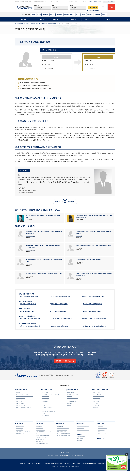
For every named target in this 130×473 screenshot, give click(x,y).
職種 (53, 5)
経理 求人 (17, 394)
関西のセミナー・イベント (103, 436)
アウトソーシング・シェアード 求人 (49, 414)
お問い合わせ (18, 465)
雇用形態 (36, 5)
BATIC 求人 (69, 408)
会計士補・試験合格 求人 (72, 396)
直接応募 (104, 14)
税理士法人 (97, 14)
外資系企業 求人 (96, 400)
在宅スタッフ (54, 457)
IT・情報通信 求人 (45, 404)
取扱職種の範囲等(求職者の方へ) (91, 465)
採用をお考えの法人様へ (109, 1)
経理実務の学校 (62, 457)
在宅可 (83, 14)
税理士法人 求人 (45, 398)
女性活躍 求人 (95, 410)
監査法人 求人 (44, 394)
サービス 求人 (44, 412)
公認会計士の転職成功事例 (28, 294)
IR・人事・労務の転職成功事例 (29, 324)
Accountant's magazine (83, 428)
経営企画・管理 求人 (20, 400)
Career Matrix (80, 430)
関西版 (95, 1)
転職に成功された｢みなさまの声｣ (23, 434)
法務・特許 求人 (19, 404)
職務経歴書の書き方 (41, 432)
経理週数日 (59, 14)
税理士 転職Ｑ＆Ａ (40, 442)
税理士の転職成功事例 (26, 301)
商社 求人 (43, 408)
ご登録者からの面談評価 (21, 436)
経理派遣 (52, 14)
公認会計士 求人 (70, 394)
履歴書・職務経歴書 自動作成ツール (44, 438)
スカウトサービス (19, 430)
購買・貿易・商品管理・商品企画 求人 (24, 410)
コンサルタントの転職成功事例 (29, 316)
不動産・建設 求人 (45, 417)
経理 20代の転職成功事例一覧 (58, 23)
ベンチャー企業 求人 (97, 396)
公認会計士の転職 (81, 439)
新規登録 (111, 6)
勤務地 (71, 5)
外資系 (78, 14)
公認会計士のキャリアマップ (83, 432)
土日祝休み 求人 (96, 408)
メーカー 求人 (44, 406)
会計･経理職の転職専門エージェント (23, 23)
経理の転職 (70, 201)
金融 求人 (43, 416)
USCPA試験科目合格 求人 (73, 404)
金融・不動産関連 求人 (20, 408)
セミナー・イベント (106, 19)
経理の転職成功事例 (26, 309)
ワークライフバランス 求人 (98, 398)
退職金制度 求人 (96, 404)
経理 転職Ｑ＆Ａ (39, 444)
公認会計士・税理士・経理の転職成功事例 (41, 23)
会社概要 (31, 465)
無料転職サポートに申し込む (64, 362)
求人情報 (23, 19)
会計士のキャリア (90, 19)
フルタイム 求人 (96, 406)
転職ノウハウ (56, 19)
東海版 (99, 1)
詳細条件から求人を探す (93, 10)
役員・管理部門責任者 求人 (22, 396)
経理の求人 (57, 201)
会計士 (33, 14)
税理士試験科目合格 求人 (72, 400)
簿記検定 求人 (69, 406)
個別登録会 (100, 434)
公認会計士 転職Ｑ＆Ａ (41, 440)
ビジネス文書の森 (84, 457)
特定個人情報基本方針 (77, 465)
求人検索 (92, 7)
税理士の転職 (79, 441)
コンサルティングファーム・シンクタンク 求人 (51, 396)
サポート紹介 (40, 19)
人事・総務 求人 (19, 402)
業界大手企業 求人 (96, 402)
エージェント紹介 (19, 432)
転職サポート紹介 (19, 428)
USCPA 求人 (69, 402)
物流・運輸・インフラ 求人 (47, 410)
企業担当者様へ (101, 440)
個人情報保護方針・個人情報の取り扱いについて (51, 465)
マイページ (104, 6)
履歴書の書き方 (39, 430)
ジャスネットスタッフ (46, 457)
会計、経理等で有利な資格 (42, 446)
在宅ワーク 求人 (96, 394)
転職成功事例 (59, 428)
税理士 (39, 14)
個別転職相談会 (101, 432)
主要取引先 (37, 465)
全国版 (90, 1)
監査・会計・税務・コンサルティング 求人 (25, 398)
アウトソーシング (75, 457)
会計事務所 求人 (45, 400)
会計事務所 (90, 14)
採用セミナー (100, 428)
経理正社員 (45, 14)
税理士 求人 (69, 398)
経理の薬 (69, 457)
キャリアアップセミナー (102, 430)
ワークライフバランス (69, 14)
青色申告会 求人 (45, 402)
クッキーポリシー (67, 465)
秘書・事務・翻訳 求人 (20, 406)
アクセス (25, 465)
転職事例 (73, 19)
